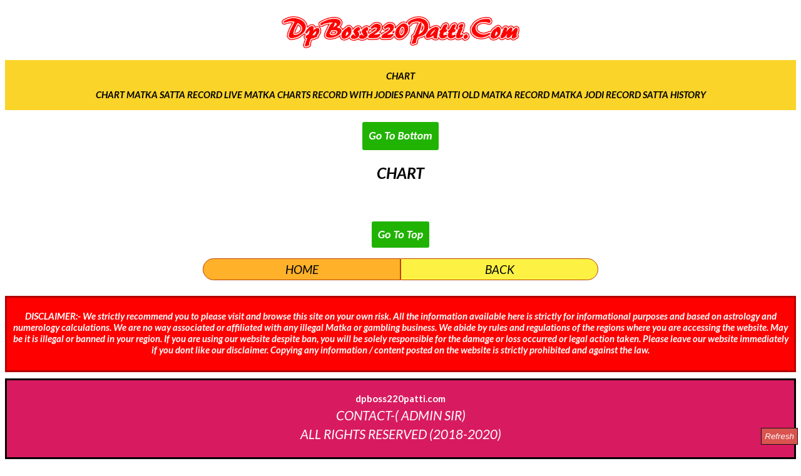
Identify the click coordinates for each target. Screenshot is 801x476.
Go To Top (401, 234)
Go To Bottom (400, 136)
